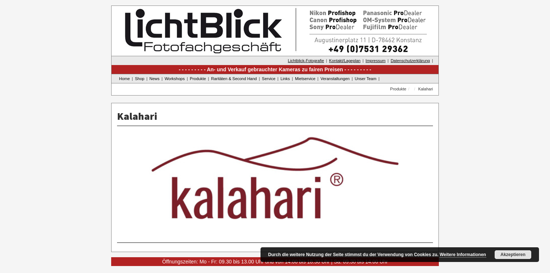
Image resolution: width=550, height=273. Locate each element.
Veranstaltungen (335, 78)
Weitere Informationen (463, 254)
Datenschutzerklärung (410, 60)
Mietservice (305, 78)
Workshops (175, 78)
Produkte (198, 78)
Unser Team (365, 78)
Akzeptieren (512, 254)
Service (269, 78)
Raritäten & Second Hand (234, 78)
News (154, 78)
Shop (140, 78)
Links (285, 78)
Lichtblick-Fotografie (306, 60)
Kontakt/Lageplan (345, 60)
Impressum (375, 60)
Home (124, 78)
